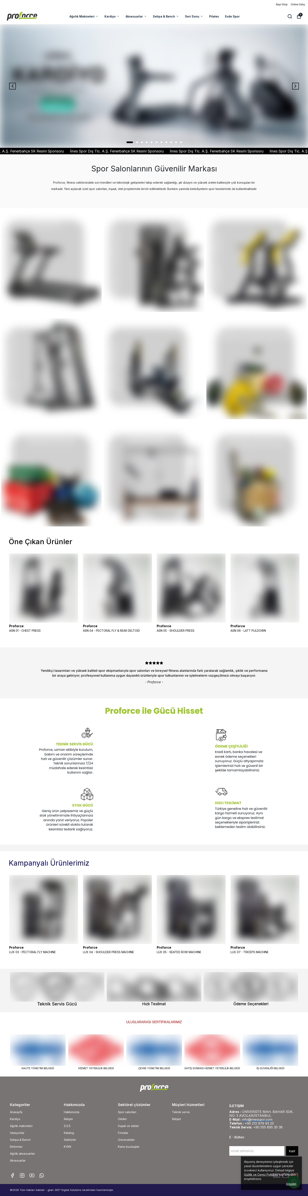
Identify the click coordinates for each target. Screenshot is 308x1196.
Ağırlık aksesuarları (22, 1153)
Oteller (122, 1119)
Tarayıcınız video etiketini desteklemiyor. (130, 782)
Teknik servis (181, 1112)
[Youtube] (31, 1175)
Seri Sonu (194, 16)
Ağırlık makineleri (21, 1126)
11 (181, 142)
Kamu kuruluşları (128, 1146)
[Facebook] (12, 1175)
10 (176, 142)
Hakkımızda (71, 1112)
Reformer (16, 1146)
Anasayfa (16, 1112)
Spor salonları (127, 1112)
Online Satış (298, 4)
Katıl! (292, 1151)
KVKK (67, 1146)
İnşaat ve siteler (128, 1126)
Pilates (214, 16)
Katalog (69, 1133)
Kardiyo (112, 16)
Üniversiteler (126, 1139)
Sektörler (70, 1139)
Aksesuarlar (136, 16)
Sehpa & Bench (166, 16)
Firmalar (123, 1133)
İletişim (68, 1119)
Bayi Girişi (281, 4)
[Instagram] (22, 1175)
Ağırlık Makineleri (84, 16)
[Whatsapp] (41, 1175)
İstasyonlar (17, 1133)
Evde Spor (232, 16)
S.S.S (67, 1126)
